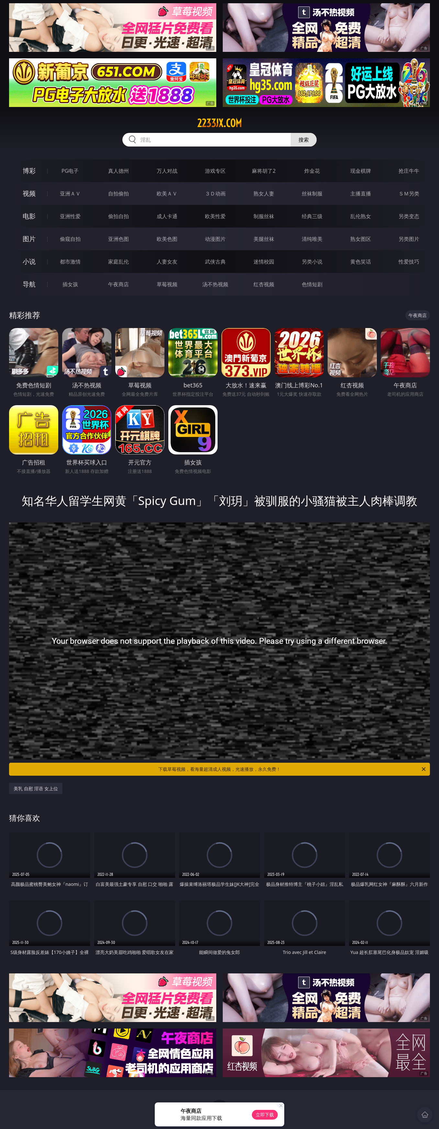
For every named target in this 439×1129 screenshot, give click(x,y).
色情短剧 (312, 284)
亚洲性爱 (70, 216)
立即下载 (265, 1114)
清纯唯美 (312, 238)
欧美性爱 (215, 216)
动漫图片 (215, 238)
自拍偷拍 (118, 193)
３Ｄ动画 (215, 193)
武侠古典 (215, 261)
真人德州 (118, 170)
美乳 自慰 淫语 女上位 (36, 788)
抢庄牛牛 (409, 170)
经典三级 (312, 216)
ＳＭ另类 (409, 193)
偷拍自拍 (118, 216)
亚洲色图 (118, 238)
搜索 (303, 139)
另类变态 (409, 216)
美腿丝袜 (263, 238)
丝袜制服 (312, 193)
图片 (29, 238)
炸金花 (312, 170)
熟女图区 (360, 238)
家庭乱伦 (118, 261)
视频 (29, 193)
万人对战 (167, 170)
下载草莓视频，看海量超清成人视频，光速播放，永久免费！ (292, 769)
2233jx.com (219, 123)
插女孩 (70, 284)
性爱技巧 (409, 261)
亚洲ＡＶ (70, 193)
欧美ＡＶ (167, 193)
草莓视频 (167, 284)
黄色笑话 (360, 261)
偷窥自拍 (70, 238)
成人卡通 (167, 216)
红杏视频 (263, 284)
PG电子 (70, 170)
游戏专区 (215, 170)
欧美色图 (167, 238)
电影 (29, 216)
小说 (29, 261)
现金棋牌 (360, 170)
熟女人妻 (263, 193)
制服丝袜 (263, 216)
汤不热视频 (215, 284)
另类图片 (409, 238)
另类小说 (312, 261)
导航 (29, 284)
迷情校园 (263, 261)
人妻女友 (167, 261)
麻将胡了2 (264, 170)
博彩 (29, 170)
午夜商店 (118, 284)
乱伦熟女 (360, 216)
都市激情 (70, 261)
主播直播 (360, 193)
